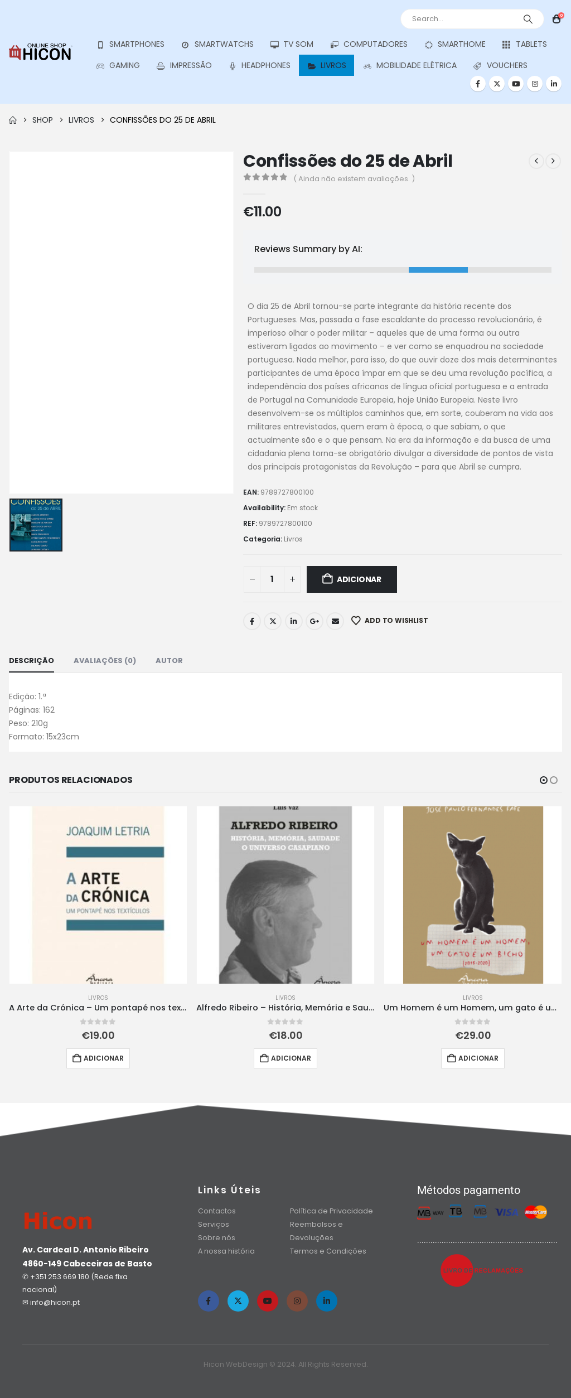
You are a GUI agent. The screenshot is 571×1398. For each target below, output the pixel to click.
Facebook (252, 621)
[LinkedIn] (554, 83)
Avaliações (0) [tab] (105, 660)
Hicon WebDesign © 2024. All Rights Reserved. (286, 1364)
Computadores (369, 44)
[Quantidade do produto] (272, 579)
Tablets (524, 44)
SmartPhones (129, 44)
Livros (326, 65)
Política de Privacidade (331, 1211)
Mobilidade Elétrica (409, 65)
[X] (497, 83)
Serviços (213, 1224)
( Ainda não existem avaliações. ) (354, 178)
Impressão (184, 65)
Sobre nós (216, 1237)
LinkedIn (294, 621)
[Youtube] (516, 83)
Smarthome (455, 44)
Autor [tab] (169, 660)
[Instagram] (535, 83)
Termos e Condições (328, 1251)
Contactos (217, 1211)
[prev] (536, 161)
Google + (314, 621)
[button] (544, 780)
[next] (553, 161)
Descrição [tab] (31, 660)
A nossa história (227, 1251)
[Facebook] (478, 83)
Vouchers (500, 65)
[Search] (528, 18)
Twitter (273, 621)
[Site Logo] (40, 51)
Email (335, 621)
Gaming (117, 65)
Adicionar (359, 579)
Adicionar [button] (104, 1058)
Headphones (259, 65)
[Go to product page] (98, 895)
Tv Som (292, 44)
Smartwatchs (217, 44)
